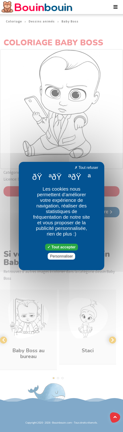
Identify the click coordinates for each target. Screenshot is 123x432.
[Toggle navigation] (115, 7)
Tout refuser (86, 168)
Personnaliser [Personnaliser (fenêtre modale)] (61, 256)
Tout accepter (61, 247)
